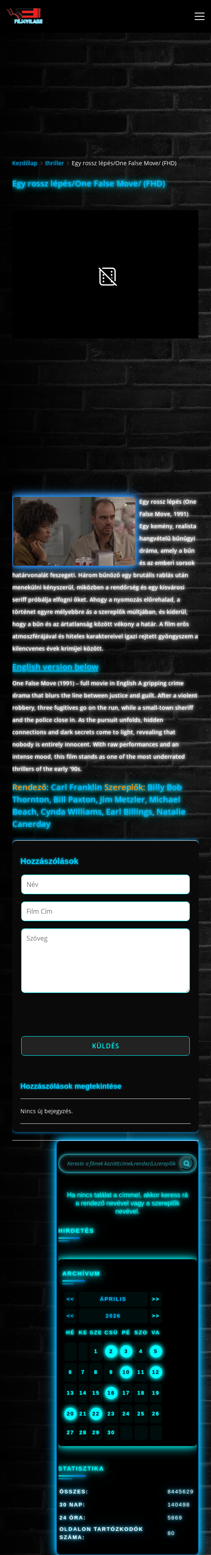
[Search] (186, 1163)
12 (155, 1372)
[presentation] (83, 1017)
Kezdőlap (24, 163)
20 (70, 1414)
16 (111, 1393)
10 (126, 1372)
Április (113, 1299)
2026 (113, 1316)
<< (70, 1299)
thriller (54, 163)
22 (95, 1414)
